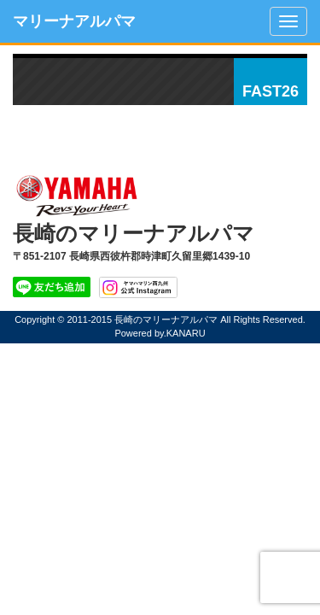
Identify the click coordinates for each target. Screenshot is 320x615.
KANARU (186, 333)
